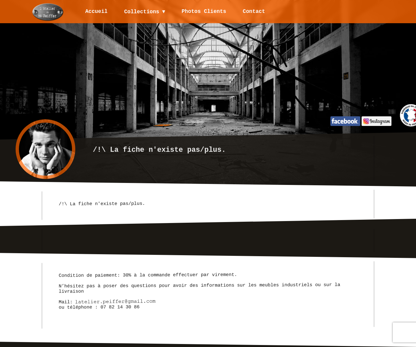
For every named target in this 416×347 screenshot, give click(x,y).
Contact (254, 12)
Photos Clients (204, 12)
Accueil (96, 12)
